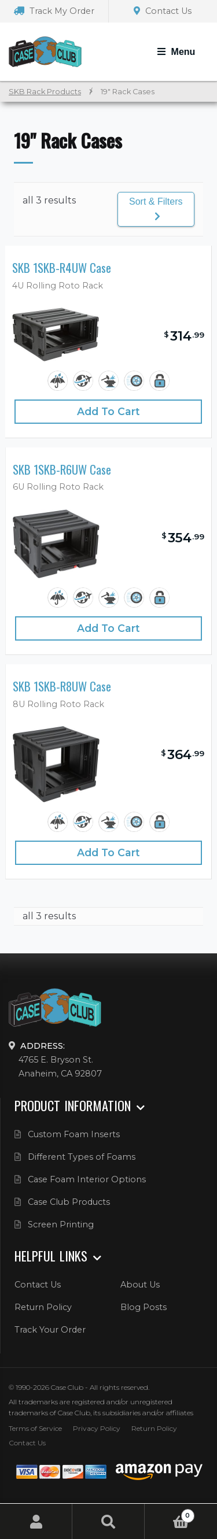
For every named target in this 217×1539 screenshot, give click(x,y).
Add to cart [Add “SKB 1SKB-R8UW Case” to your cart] (108, 852)
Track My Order (54, 11)
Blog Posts (143, 1307)
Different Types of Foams (81, 1157)
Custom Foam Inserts (74, 1134)
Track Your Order (50, 1330)
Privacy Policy (96, 1428)
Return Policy (43, 1307)
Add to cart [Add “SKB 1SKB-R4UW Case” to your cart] (108, 411)
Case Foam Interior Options (87, 1179)
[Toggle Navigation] (176, 52)
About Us (140, 1284)
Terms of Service (35, 1428)
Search (108, 1521)
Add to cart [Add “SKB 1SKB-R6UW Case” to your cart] (108, 628)
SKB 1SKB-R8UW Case (62, 686)
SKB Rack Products (45, 91)
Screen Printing (61, 1224)
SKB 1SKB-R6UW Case (62, 469)
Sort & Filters (155, 209)
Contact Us (163, 11)
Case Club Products (69, 1202)
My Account (36, 1521)
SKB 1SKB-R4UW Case (61, 268)
